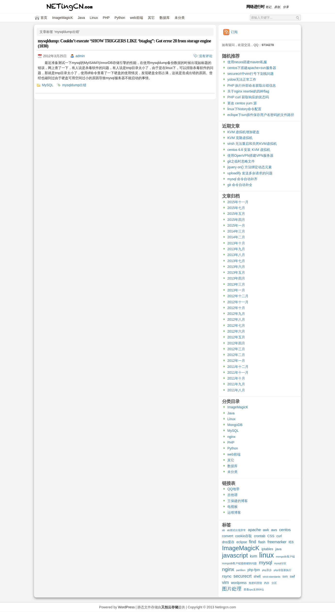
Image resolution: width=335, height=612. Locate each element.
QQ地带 (233, 489)
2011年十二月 (237, 367)
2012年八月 (236, 319)
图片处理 (231, 589)
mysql (265, 562)
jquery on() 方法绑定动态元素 (249, 167)
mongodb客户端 (285, 556)
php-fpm (253, 570)
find (252, 542)
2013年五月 (236, 272)
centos (285, 529)
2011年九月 (236, 384)
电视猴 (232, 507)
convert (227, 536)
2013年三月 (236, 284)
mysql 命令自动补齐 (242, 179)
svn (285, 576)
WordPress (126, 607)
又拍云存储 (169, 607)
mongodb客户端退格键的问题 (239, 563)
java (278, 549)
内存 (266, 582)
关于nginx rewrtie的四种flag (248, 91)
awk (266, 530)
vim (225, 582)
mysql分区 (280, 563)
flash (261, 542)
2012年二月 (236, 355)
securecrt (242, 576)
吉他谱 (232, 495)
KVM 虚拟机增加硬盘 (243, 132)
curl (279, 536)
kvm (253, 556)
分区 (274, 582)
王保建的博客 (237, 501)
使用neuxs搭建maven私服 (247, 62)
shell (257, 576)
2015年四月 (236, 220)
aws (274, 530)
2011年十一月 (237, 372)
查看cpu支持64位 (254, 589)
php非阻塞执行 (282, 570)
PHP (106, 18)
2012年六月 (236, 331)
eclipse (241, 542)
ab (223, 530)
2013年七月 (236, 261)
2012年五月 (236, 337)
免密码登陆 (255, 582)
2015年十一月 (237, 202)
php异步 (267, 570)
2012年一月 (236, 361)
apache (254, 529)
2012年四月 (236, 343)
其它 (151, 18)
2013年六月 (236, 267)
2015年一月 (236, 225)
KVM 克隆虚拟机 (240, 138)
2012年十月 (236, 308)
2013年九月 (236, 249)
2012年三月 (236, 349)
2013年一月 (236, 290)
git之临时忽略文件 (241, 161)
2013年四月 (236, 278)
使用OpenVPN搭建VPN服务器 (250, 155)
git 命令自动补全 (239, 185)
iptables (267, 549)
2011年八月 (236, 390)
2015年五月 (236, 214)
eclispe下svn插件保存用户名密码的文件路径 (260, 115)
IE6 (291, 542)
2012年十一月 (237, 302)
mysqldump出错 (74, 85)
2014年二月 (236, 237)
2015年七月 (236, 208)
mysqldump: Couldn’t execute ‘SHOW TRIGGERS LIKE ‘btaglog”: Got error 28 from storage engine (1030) (124, 43)
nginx (231, 437)
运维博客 (234, 512)
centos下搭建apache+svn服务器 (251, 68)
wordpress (239, 583)
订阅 (234, 32)
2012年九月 (236, 314)
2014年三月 (236, 231)
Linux (94, 18)
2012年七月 (236, 325)
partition (241, 570)
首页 (43, 18)
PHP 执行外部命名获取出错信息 (251, 85)
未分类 (180, 18)
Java (81, 18)
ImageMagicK (62, 18)
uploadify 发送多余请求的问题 (249, 173)
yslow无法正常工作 (241, 79)
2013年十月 (236, 243)
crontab (259, 536)
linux (266, 555)
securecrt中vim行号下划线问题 (250, 74)
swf (292, 576)
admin (80, 56)
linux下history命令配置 (244, 109)
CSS (270, 536)
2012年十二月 (237, 296)
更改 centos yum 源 (242, 103)
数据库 (165, 18)
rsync (226, 576)
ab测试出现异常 (236, 530)
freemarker (277, 542)
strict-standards (271, 576)
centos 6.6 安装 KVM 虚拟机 (248, 150)
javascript (235, 556)
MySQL (47, 85)
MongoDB (234, 425)
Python (119, 18)
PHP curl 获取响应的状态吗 (248, 97)
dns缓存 (228, 542)
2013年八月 (236, 255)
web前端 (136, 18)
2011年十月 (236, 378)
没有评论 (205, 56)
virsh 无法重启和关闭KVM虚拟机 (252, 144)
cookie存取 (243, 536)
